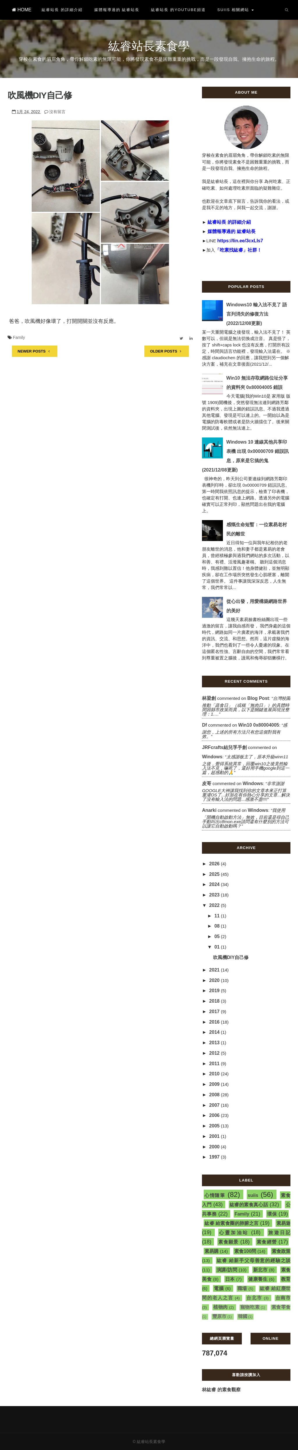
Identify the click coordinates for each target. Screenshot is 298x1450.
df (204, 725)
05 (217, 936)
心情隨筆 (215, 1195)
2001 (215, 1136)
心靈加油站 (234, 1232)
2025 (215, 874)
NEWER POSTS (35, 351)
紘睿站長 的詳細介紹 (62, 10)
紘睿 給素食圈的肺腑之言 (232, 1223)
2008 (215, 1094)
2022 (215, 905)
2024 (215, 884)
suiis (253, 1195)
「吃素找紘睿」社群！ (238, 250)
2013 (215, 1042)
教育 (286, 1279)
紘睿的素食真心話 (249, 1204)
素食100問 (245, 1251)
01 (217, 946)
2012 (215, 1053)
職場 (242, 1288)
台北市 (254, 1297)
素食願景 (228, 1241)
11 (217, 915)
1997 (215, 1156)
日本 (230, 1279)
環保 (272, 1213)
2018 (215, 1001)
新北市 (260, 1269)
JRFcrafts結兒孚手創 (224, 747)
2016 (215, 1022)
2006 (215, 1115)
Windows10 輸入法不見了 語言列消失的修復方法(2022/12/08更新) (256, 314)
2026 (215, 863)
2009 (215, 1084)
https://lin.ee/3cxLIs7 (240, 240)
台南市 (283, 1297)
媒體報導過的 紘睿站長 (117, 10)
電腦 (219, 1288)
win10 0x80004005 (258, 725)
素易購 (212, 1251)
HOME (21, 9)
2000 (215, 1146)
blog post (258, 698)
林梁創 (209, 698)
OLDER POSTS (166, 351)
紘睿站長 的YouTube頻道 (178, 10)
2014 (215, 1032)
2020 (215, 980)
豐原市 (219, 1316)
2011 (215, 1063)
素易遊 (283, 1223)
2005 (215, 1125)
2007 (215, 1105)
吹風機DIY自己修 (40, 95)
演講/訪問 (227, 1269)
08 (217, 926)
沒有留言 (57, 111)
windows (212, 756)
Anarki (209, 810)
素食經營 (267, 1241)
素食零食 (281, 1307)
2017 (215, 1011)
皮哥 (206, 783)
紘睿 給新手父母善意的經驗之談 (254, 1260)
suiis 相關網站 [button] (235, 10)
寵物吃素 (250, 1307)
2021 (215, 969)
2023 (215, 894)
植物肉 (220, 1307)
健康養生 (258, 1279)
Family (19, 337)
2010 (215, 1073)
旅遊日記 (279, 1232)
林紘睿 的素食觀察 (221, 1389)
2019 (215, 990)
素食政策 (281, 1251)
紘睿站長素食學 (149, 46)
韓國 (242, 1316)
